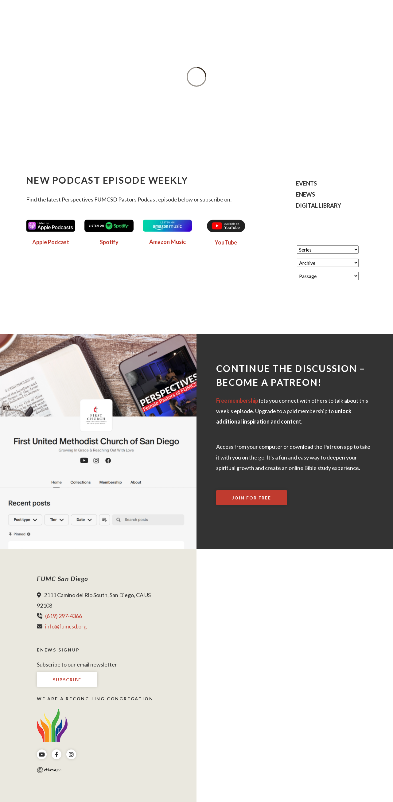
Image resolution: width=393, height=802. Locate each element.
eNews (305, 195)
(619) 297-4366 (63, 615)
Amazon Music (167, 241)
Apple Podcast (50, 242)
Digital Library (318, 206)
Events (306, 184)
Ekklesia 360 (49, 770)
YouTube (226, 242)
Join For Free (251, 497)
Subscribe (67, 679)
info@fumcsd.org (66, 626)
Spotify (109, 242)
